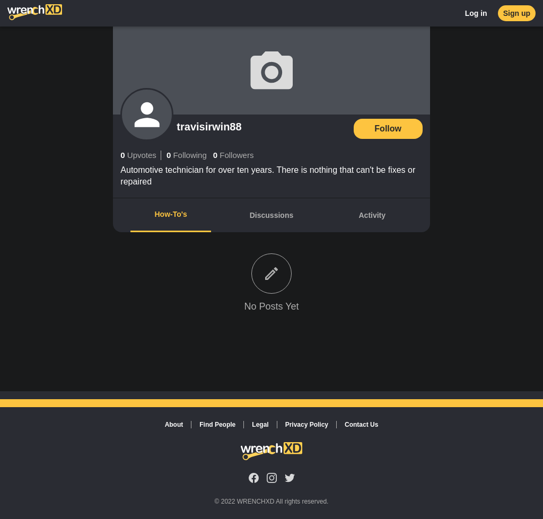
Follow (387, 128)
